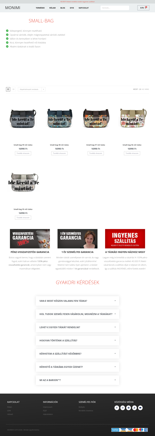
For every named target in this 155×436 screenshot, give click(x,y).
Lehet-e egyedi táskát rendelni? (59, 327)
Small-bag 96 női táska (132, 145)
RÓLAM (52, 8)
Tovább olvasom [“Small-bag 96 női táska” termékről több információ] (132, 153)
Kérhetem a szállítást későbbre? (60, 353)
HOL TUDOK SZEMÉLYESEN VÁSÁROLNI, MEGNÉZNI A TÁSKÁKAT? (75, 314)
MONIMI (12, 7)
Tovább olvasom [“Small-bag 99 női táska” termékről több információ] (23, 153)
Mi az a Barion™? (50, 380)
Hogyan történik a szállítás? (58, 340)
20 (140, 89)
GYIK (72, 8)
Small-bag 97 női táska (95, 145)
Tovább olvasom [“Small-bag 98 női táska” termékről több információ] (59, 153)
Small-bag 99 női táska (23, 145)
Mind (147, 89)
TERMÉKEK (40, 8)
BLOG (62, 8)
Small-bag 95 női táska (23, 209)
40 (143, 89)
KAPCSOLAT (84, 8)
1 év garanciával (81, 268)
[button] (77, 301)
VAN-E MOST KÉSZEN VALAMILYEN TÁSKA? (63, 300)
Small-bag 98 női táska (59, 145)
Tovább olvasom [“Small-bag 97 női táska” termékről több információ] (95, 153)
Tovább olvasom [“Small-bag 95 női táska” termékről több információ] (23, 218)
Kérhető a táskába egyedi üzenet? (61, 367)
